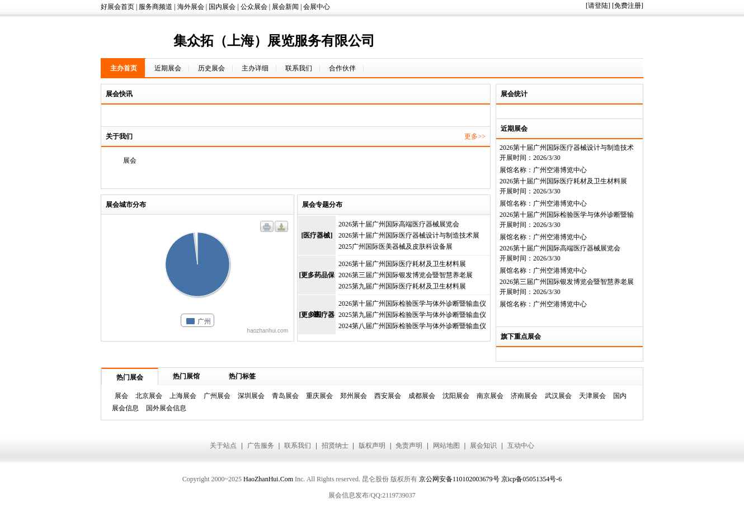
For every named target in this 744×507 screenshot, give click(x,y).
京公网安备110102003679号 (459, 479)
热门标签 (242, 376)
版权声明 (372, 445)
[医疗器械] (317, 235)
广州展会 (217, 396)
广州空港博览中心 (560, 170)
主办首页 (123, 68)
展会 (121, 396)
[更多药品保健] (317, 283)
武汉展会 (558, 396)
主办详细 (255, 68)
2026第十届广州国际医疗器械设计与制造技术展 (408, 235)
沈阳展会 (455, 396)
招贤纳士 (335, 445)
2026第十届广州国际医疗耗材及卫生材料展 (563, 181)
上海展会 (182, 396)
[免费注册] (627, 6)
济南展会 (524, 396)
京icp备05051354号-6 (531, 479)
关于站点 (223, 445)
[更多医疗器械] (317, 322)
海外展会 (190, 7)
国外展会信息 (166, 408)
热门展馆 (186, 376)
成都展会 (421, 396)
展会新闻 (285, 7)
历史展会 (211, 68)
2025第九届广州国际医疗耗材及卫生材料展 (402, 286)
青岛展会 (285, 396)
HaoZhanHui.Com (268, 479)
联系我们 (298, 68)
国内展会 (222, 7)
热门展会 (129, 377)
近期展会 (167, 68)
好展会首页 (117, 7)
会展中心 (316, 7)
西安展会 (387, 396)
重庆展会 (319, 396)
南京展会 (490, 396)
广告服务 (260, 445)
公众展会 (254, 7)
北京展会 (148, 396)
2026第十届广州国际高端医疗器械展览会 (560, 248)
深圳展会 (251, 396)
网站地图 (446, 445)
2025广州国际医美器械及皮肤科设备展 (395, 246)
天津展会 (592, 396)
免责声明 (408, 445)
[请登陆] (598, 6)
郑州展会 (353, 396)
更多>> (475, 136)
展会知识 (483, 445)
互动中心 (520, 445)
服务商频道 (155, 7)
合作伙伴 (342, 68)
